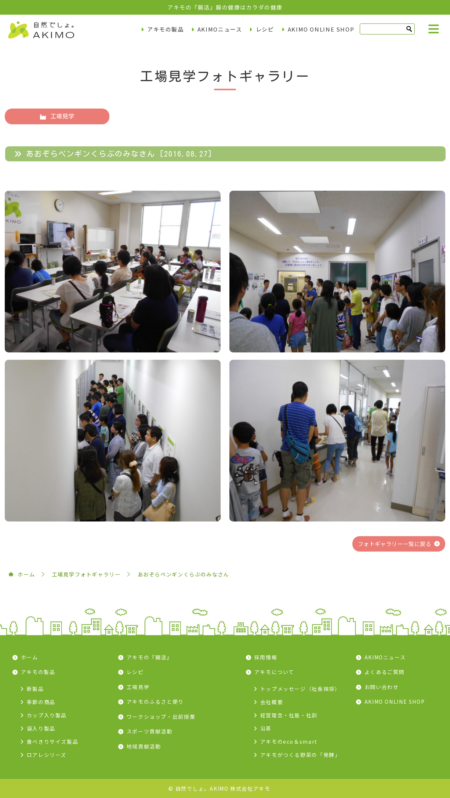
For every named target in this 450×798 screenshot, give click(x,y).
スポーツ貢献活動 (150, 731)
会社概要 (271, 702)
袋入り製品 (41, 728)
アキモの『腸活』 (150, 657)
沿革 (266, 728)
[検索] (387, 28)
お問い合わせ (381, 687)
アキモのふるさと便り (155, 701)
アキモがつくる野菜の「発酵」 (300, 754)
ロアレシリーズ (46, 754)
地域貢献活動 (144, 746)
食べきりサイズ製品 (53, 741)
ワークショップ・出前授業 (161, 716)
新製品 (35, 688)
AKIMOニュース (219, 29)
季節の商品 (41, 702)
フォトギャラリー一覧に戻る (394, 544)
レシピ (265, 29)
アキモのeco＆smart (288, 741)
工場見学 (57, 116)
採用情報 (265, 657)
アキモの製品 (165, 29)
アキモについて (274, 672)
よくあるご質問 (384, 672)
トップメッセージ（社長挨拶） (300, 688)
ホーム (29, 657)
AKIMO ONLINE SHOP (321, 29)
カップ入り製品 (47, 715)
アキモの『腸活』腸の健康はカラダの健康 (225, 7)
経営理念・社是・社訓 (288, 715)
